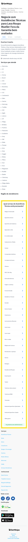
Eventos (3, 453)
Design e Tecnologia (6, 449)
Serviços (10, 37)
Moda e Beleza (5, 456)
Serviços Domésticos (6, 468)
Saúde (2, 464)
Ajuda (13, 535)
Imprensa (13, 534)
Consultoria (4, 445)
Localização (18, 37)
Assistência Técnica (13, 8)
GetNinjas (4, 8)
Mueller (7, 10)
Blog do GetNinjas (5, 482)
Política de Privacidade (13, 538)
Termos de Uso (13, 537)
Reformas (3, 460)
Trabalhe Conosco (5, 479)
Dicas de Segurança (6, 486)
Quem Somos (4, 475)
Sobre (4, 37)
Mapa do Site (4, 490)
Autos (2, 442)
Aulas (2, 438)
